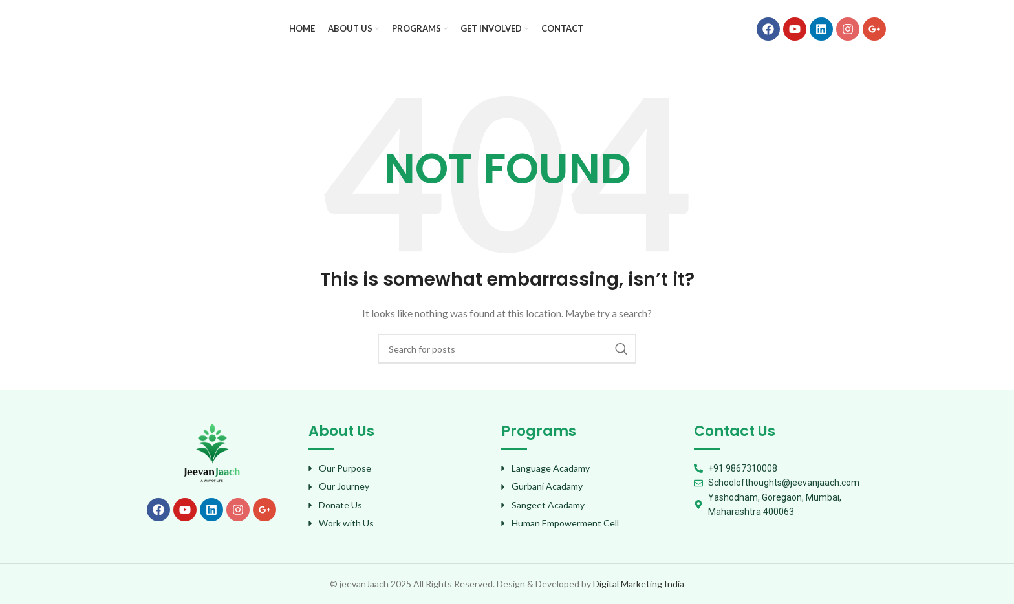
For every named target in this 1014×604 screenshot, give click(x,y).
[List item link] (398, 468)
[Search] (507, 349)
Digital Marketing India (638, 583)
